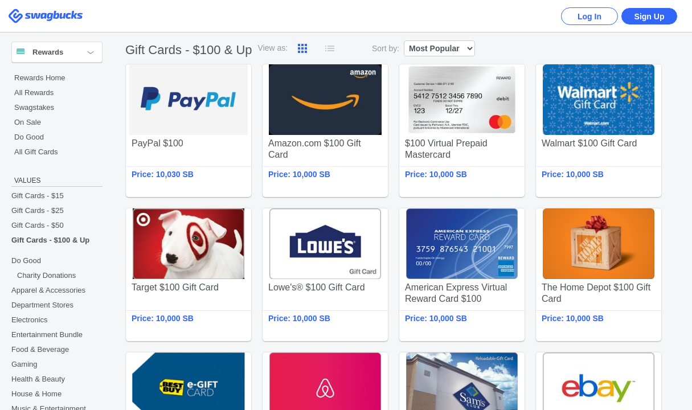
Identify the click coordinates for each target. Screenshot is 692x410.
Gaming (24, 364)
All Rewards (34, 92)
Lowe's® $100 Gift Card (325, 274)
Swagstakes (34, 107)
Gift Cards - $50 (37, 225)
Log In (589, 16)
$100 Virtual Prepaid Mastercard (462, 130)
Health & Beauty (38, 379)
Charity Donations (46, 275)
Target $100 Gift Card (188, 274)
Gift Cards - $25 (37, 210)
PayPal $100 (188, 130)
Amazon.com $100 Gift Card (325, 130)
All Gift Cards (36, 151)
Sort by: (385, 48)
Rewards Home (39, 77)
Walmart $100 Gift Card (598, 130)
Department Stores (42, 305)
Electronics (29, 319)
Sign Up (649, 16)
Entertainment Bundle (47, 334)
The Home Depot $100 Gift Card (598, 274)
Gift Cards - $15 (37, 195)
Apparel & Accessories (48, 290)
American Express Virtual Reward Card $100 (462, 274)
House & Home (36, 394)
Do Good (29, 137)
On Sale (27, 122)
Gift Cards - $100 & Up (50, 240)
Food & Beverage (40, 349)
